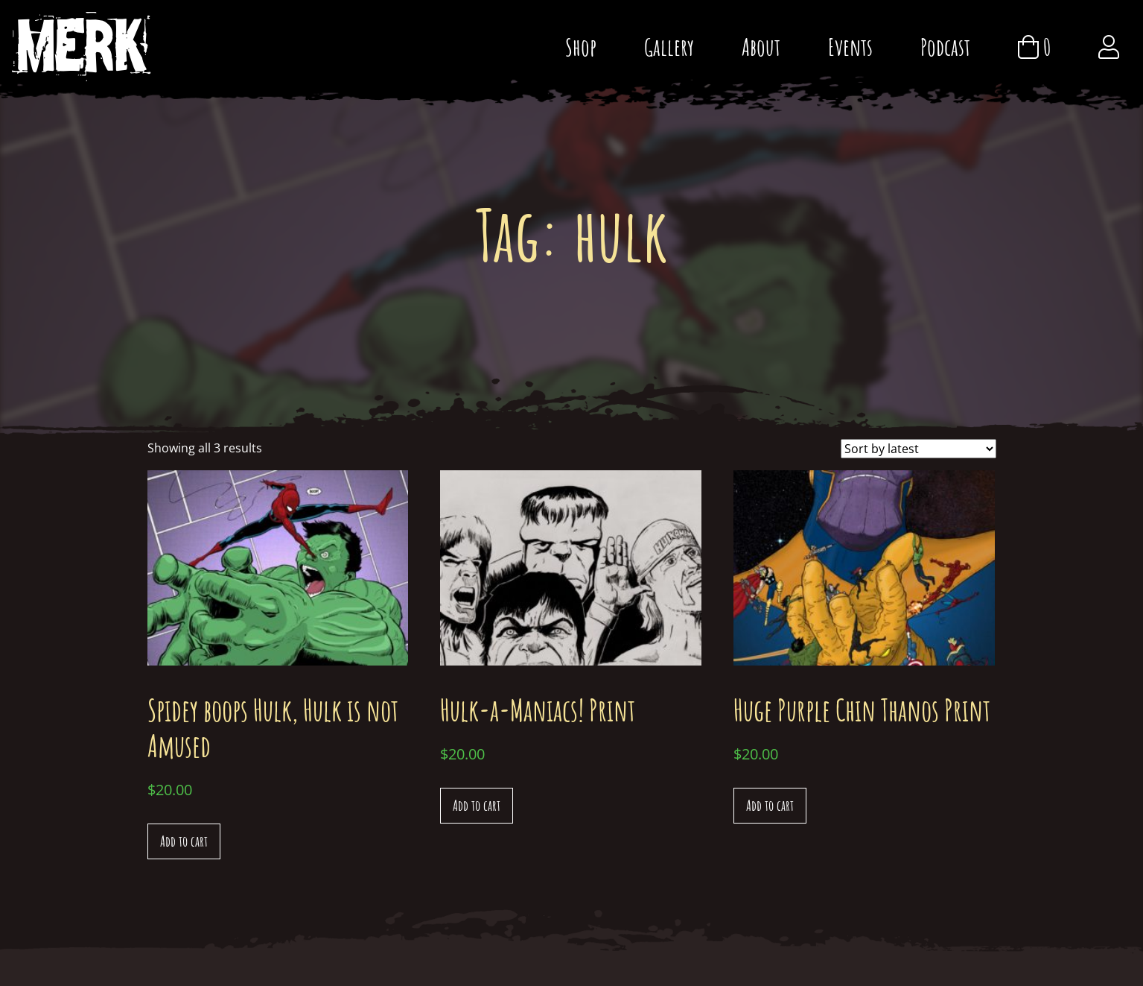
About (761, 46)
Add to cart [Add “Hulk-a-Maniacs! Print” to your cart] (476, 805)
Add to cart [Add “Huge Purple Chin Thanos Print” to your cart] (770, 805)
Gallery (669, 46)
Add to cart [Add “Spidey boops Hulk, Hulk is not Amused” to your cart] (184, 841)
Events (850, 46)
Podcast (945, 46)
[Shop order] (918, 448)
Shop (580, 46)
